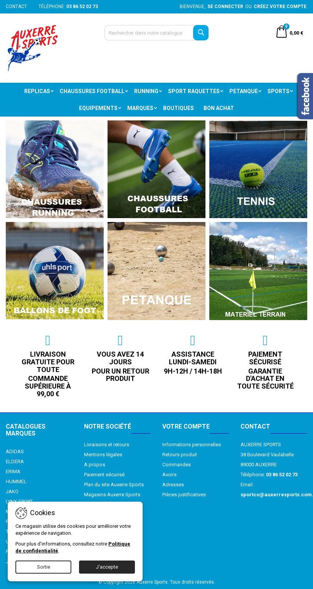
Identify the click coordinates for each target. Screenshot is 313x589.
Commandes (176, 464)
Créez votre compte (280, 6)
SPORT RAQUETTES (194, 91)
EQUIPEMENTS (98, 108)
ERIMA (13, 471)
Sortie (43, 567)
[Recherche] (156, 32)
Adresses (173, 484)
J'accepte (107, 567)
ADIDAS (15, 451)
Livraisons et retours (106, 444)
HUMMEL (16, 481)
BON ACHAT (219, 108)
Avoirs (169, 474)
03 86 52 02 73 (82, 6)
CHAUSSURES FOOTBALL (92, 91)
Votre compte (186, 426)
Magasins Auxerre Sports (112, 494)
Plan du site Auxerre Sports (114, 484)
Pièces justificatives (184, 494)
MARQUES (140, 108)
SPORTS (278, 91)
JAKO (12, 491)
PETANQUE (243, 91)
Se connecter (225, 6)
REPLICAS (37, 91)
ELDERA (15, 461)
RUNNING (146, 91)
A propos (94, 464)
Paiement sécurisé (104, 474)
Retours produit (179, 454)
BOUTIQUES (178, 108)
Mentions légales (103, 454)
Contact (16, 6)
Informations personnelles (191, 444)
